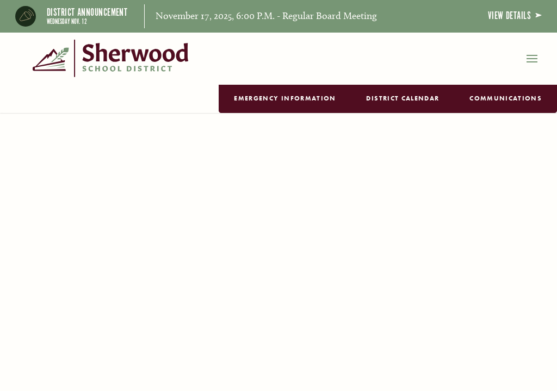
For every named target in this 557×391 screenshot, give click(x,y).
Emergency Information (285, 98)
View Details (515, 16)
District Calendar (402, 98)
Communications (505, 98)
